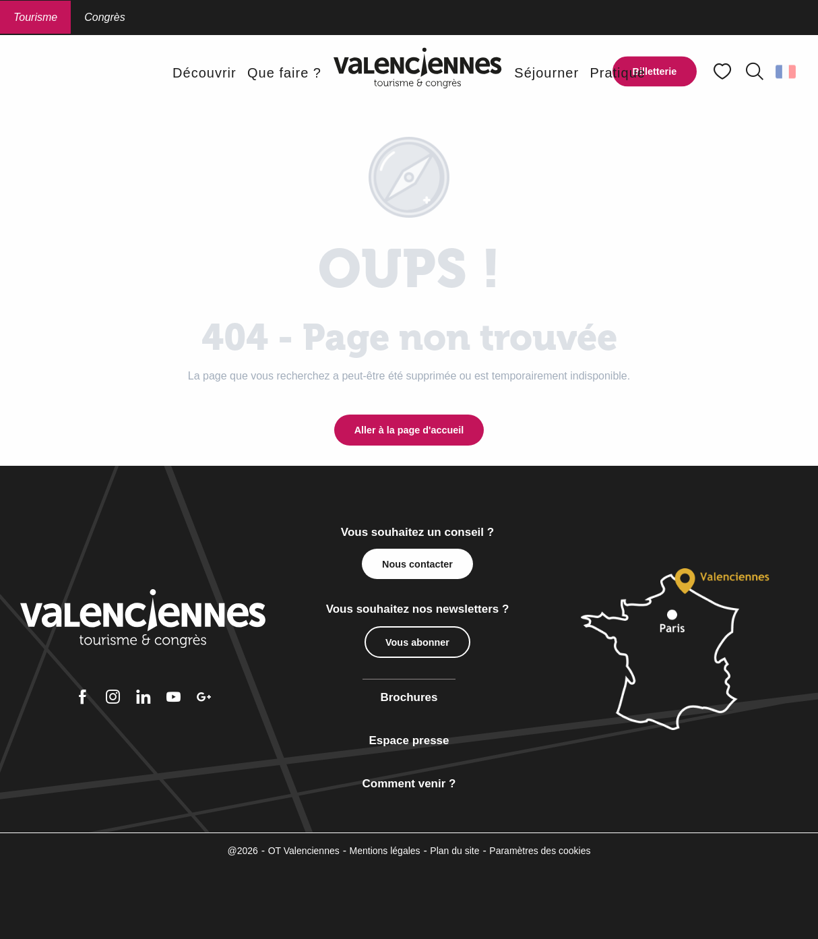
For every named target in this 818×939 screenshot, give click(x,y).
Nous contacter (417, 564)
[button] (755, 71)
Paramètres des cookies (539, 850)
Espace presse (409, 740)
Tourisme (35, 17)
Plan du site (454, 850)
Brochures (408, 697)
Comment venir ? (409, 783)
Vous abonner (417, 642)
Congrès (104, 17)
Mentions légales (385, 850)
